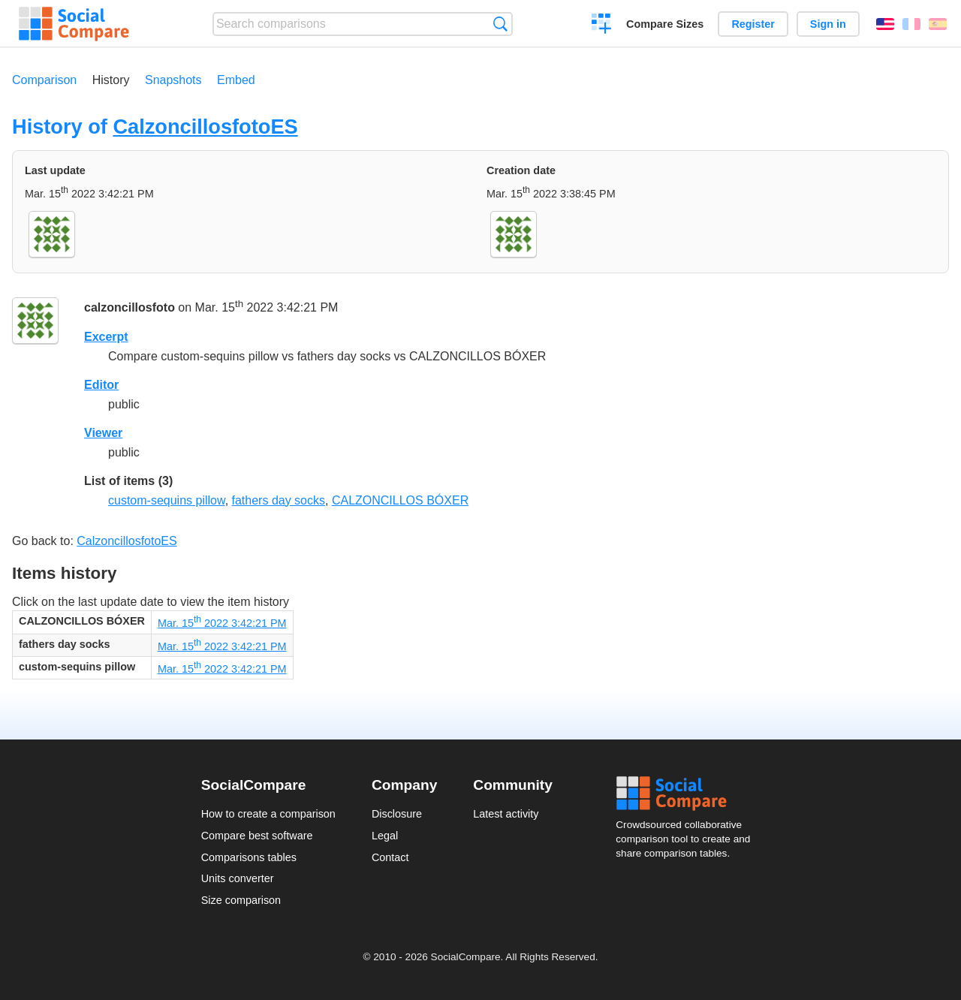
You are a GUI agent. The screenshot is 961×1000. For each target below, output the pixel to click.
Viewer (103, 432)
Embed (236, 80)
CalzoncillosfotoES (205, 126)
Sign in (828, 24)
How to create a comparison (268, 814)
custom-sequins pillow (166, 500)
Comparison (44, 80)
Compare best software (257, 836)
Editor (101, 384)
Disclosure (397, 814)
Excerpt (106, 336)
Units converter (237, 878)
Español (938, 24)
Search (500, 24)
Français (911, 24)
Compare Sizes (664, 24)
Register (753, 24)
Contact (390, 857)
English (885, 24)
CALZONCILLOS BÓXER (400, 500)
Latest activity (505, 814)
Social (688, 794)
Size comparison (241, 900)
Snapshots (173, 80)
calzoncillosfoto (129, 308)
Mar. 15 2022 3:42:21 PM (222, 623)
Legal (385, 836)
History (111, 80)
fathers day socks (279, 500)
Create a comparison (602, 25)
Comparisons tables (249, 857)
